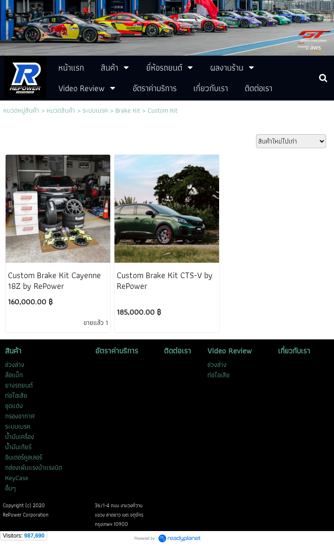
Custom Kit (163, 110)
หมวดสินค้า (61, 110)
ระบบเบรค (95, 110)
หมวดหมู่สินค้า (21, 110)
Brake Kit (127, 110)
